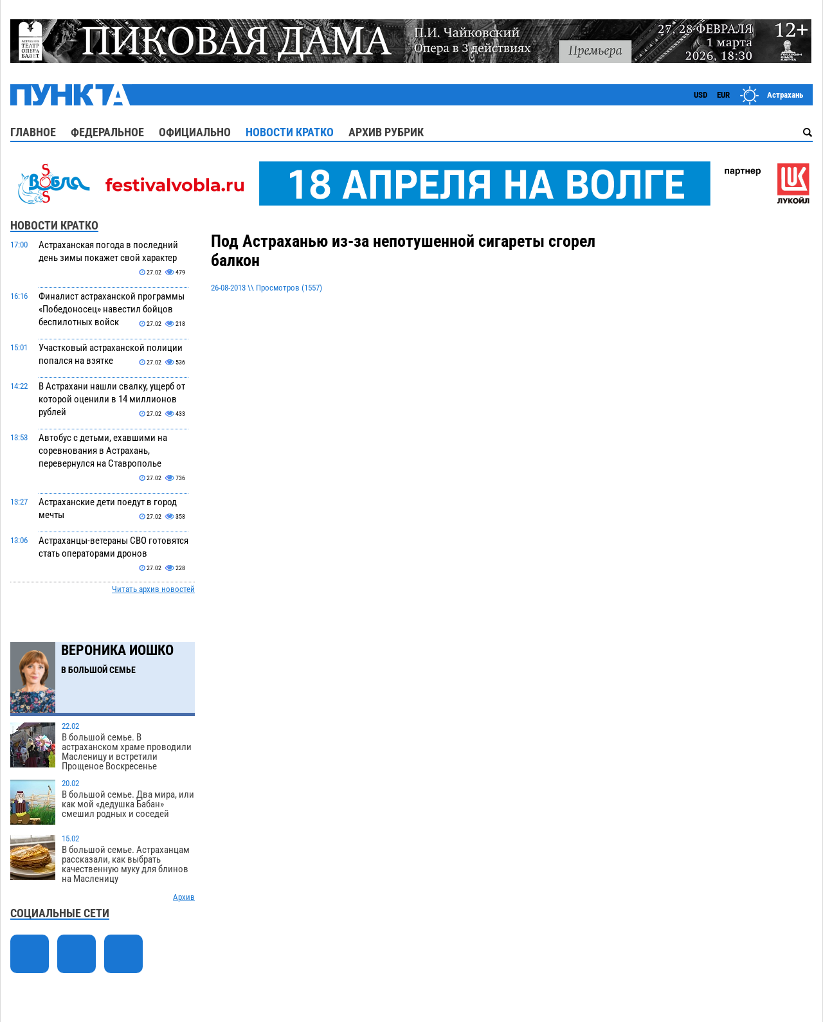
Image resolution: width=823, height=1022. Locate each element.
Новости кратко (290, 132)
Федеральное (107, 132)
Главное (33, 132)
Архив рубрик (386, 132)
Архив (184, 897)
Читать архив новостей (153, 589)
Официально (195, 132)
